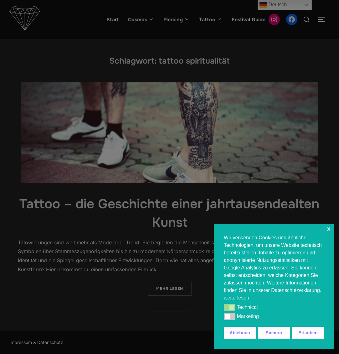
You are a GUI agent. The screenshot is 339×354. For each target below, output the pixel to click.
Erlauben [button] (308, 332)
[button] (229, 307)
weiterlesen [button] (236, 297)
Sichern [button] (274, 332)
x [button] (329, 229)
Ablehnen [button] (239, 332)
